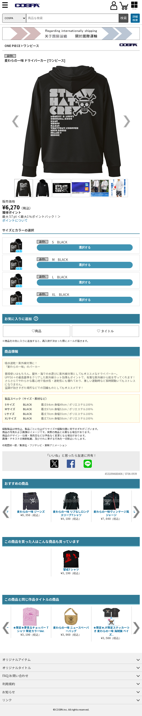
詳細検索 (135, 18)
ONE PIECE (12, 45)
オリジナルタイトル (16, 667)
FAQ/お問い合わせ (15, 675)
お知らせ (8, 692)
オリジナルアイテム (16, 659)
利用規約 (8, 684)
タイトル (105, 331)
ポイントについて (15, 220)
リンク (7, 700)
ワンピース (31, 45)
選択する (85, 247)
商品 (36, 331)
